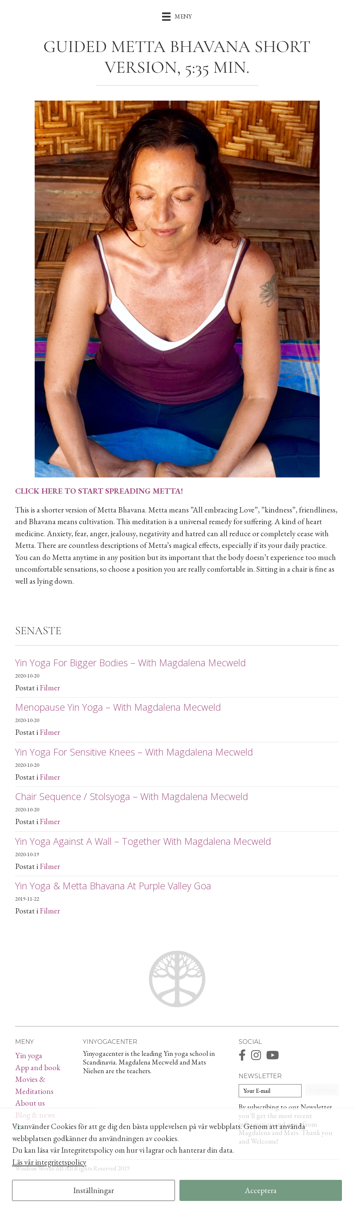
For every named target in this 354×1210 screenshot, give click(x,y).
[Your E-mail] (270, 1090)
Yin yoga (28, 1055)
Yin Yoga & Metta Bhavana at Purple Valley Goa (113, 885)
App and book (37, 1067)
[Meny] (177, 16)
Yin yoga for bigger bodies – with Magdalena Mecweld (130, 662)
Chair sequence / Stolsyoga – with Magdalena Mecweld (131, 796)
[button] (322, 1089)
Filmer (50, 687)
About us (30, 1103)
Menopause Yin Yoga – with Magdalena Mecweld (118, 707)
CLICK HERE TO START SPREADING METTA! (99, 491)
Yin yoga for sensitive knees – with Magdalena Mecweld (134, 751)
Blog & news (35, 1115)
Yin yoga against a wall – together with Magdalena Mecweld (143, 841)
